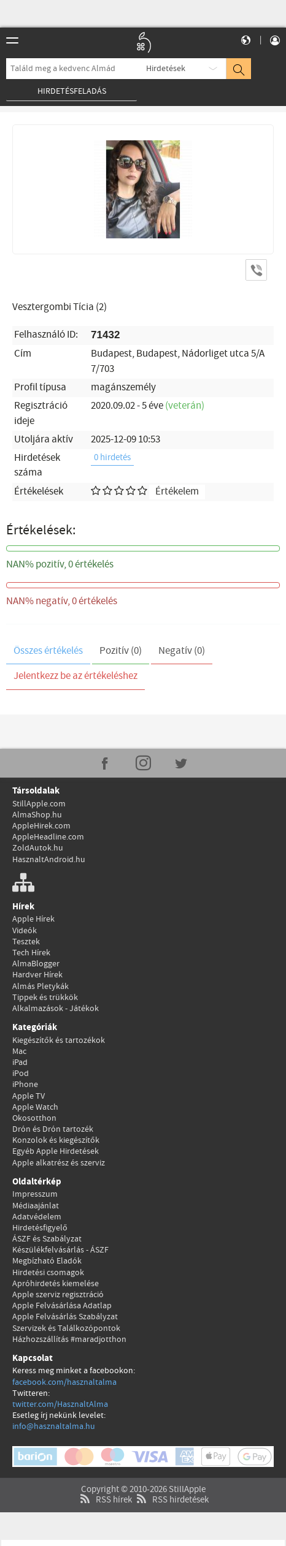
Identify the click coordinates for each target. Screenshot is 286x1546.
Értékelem (177, 492)
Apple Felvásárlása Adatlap (62, 1305)
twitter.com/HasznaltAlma (60, 1404)
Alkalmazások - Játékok (55, 1008)
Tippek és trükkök (45, 997)
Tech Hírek (31, 952)
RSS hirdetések (171, 1482)
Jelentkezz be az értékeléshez (75, 676)
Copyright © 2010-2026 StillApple (143, 1472)
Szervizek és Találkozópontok (66, 1328)
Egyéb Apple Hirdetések (55, 1151)
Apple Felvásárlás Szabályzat (65, 1316)
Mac (19, 1051)
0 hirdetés (112, 458)
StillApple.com (39, 803)
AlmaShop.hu (37, 814)
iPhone (25, 1084)
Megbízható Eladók (47, 1261)
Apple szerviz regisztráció (58, 1294)
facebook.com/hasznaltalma (64, 1382)
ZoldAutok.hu (37, 848)
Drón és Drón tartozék (52, 1129)
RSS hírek (104, 1482)
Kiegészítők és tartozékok (58, 1040)
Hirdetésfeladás (71, 91)
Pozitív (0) (120, 651)
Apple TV (28, 1096)
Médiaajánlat (35, 1205)
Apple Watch (35, 1107)
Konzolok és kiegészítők (55, 1140)
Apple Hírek (33, 919)
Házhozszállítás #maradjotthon (69, 1339)
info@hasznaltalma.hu (53, 1426)
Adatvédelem (36, 1216)
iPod (20, 1073)
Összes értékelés (48, 651)
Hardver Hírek (37, 974)
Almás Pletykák (40, 986)
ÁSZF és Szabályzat (47, 1239)
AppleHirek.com (41, 826)
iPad (20, 1062)
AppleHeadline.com (48, 837)
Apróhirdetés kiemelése (55, 1283)
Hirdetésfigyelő (40, 1227)
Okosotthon (34, 1118)
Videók (24, 930)
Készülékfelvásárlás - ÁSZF (60, 1250)
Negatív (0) (181, 651)
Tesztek (26, 941)
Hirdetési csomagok (48, 1272)
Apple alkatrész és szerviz (58, 1163)
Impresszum (35, 1194)
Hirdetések (165, 68)
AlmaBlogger (36, 963)
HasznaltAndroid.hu (48, 859)
